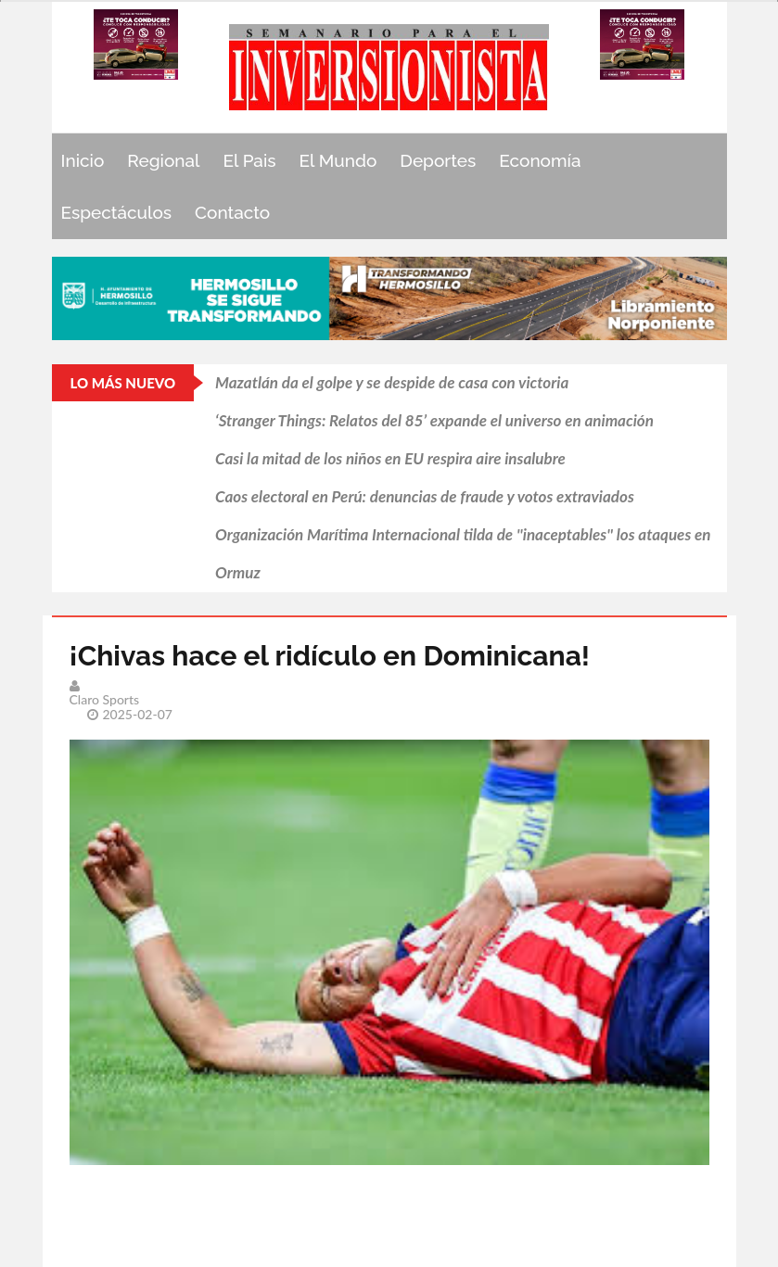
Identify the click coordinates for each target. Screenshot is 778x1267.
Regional (163, 160)
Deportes (438, 160)
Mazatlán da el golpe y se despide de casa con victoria (391, 382)
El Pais (249, 160)
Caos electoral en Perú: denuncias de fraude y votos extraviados (424, 496)
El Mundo (338, 160)
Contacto (232, 212)
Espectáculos (116, 212)
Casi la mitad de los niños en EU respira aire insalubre (390, 458)
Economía (539, 160)
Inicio (83, 160)
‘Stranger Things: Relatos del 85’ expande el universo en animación (434, 420)
